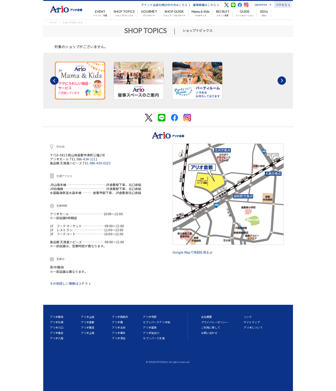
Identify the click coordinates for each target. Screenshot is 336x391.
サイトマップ (252, 322)
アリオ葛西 (150, 327)
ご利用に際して (210, 327)
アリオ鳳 (117, 322)
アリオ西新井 (120, 317)
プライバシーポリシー (214, 322)
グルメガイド (149, 13)
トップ (53, 22)
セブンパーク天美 (154, 338)
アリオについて (253, 327)
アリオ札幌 (57, 322)
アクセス (283, 5)
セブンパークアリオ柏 (156, 322)
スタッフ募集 (222, 13)
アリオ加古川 (151, 333)
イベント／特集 (100, 13)
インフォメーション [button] (245, 13)
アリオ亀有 (57, 333)
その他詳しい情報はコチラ (70, 283)
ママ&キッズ (201, 13)
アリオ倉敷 (88, 322)
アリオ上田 (88, 317)
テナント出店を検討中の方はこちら (165, 5)
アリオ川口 (57, 327)
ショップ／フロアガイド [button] (174, 13)
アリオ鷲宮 (88, 327)
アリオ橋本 (119, 333)
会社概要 (206, 317)
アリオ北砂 (119, 327)
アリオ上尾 (88, 333)
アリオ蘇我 (57, 317)
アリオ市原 (150, 317)
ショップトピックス (124, 13)
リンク (248, 317)
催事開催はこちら (206, 5)
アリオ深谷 (119, 338)
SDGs (264, 13)
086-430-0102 (100, 163)
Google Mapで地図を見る (192, 252)
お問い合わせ (209, 333)
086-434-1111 (86, 159)
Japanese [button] (260, 4)
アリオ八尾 (57, 338)
